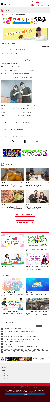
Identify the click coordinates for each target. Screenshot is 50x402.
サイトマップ (5, 378)
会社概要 (4, 367)
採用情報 (4, 370)
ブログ (6, 14)
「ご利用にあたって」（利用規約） (13, 391)
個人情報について (6, 373)
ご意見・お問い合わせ (7, 375)
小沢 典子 (12, 14)
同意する (25, 394)
